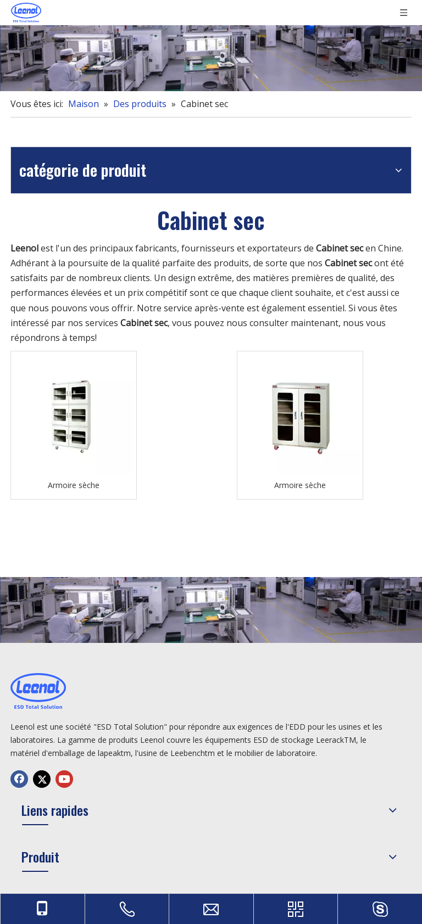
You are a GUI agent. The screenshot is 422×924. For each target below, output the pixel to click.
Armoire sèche (163, 430)
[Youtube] (64, 842)
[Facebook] (19, 842)
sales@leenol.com (352, 812)
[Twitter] (42, 842)
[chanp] (211, 58)
